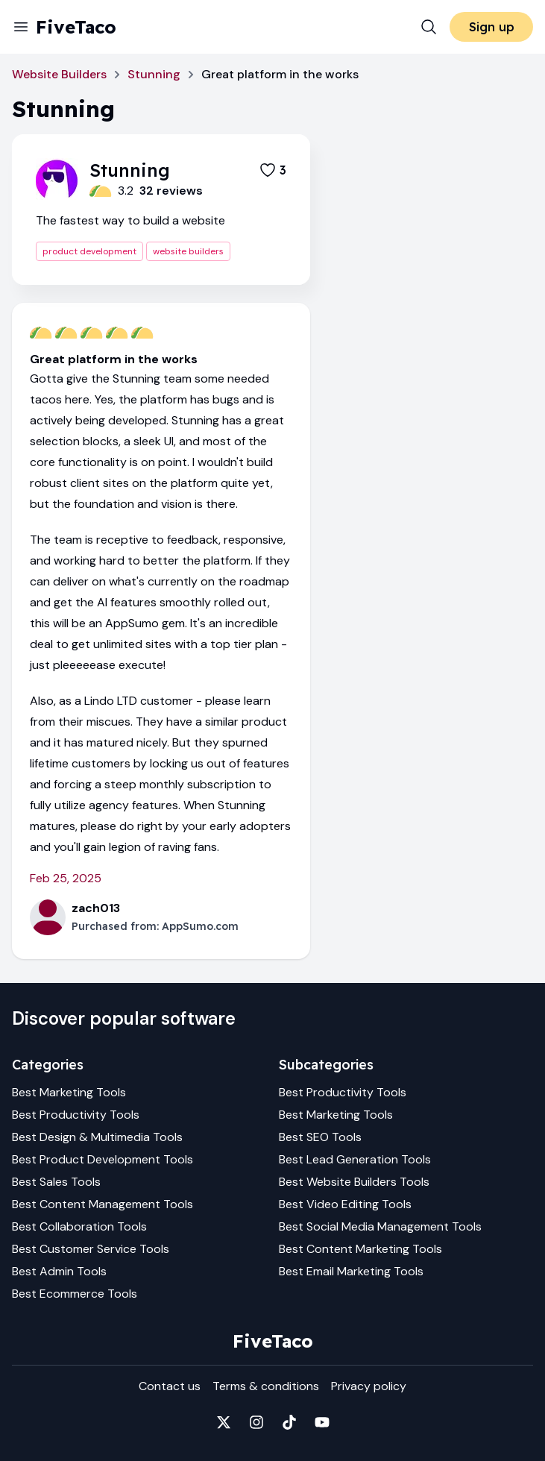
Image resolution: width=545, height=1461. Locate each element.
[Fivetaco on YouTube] (322, 1422)
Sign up (491, 26)
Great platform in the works (114, 359)
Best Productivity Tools (75, 1114)
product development (89, 251)
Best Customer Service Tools (90, 1249)
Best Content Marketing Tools (360, 1249)
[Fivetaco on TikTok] (289, 1422)
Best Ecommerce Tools (74, 1293)
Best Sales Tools (56, 1182)
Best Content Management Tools (102, 1204)
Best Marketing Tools (69, 1092)
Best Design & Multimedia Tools (97, 1137)
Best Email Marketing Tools (351, 1271)
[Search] (429, 27)
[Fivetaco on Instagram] (256, 1422)
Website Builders (59, 74)
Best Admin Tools (59, 1271)
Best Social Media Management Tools (380, 1226)
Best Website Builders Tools (354, 1182)
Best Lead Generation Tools (355, 1159)
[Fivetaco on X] (224, 1422)
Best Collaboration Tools (79, 1226)
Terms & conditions (265, 1386)
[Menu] (21, 27)
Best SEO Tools (320, 1137)
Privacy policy (368, 1386)
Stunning (153, 74)
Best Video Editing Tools (345, 1204)
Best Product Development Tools (102, 1159)
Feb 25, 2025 (65, 878)
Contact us (170, 1386)
